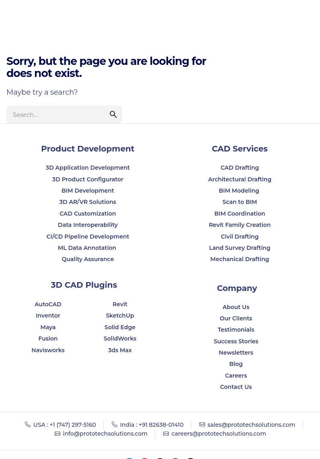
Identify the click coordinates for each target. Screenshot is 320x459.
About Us (236, 307)
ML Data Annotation (88, 247)
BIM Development (88, 190)
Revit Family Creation (240, 224)
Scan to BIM (239, 202)
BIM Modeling (240, 190)
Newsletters (236, 352)
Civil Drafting (239, 236)
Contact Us (236, 386)
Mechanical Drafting (239, 259)
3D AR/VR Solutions (87, 202)
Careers (236, 375)
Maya (48, 327)
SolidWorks (120, 338)
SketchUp (120, 315)
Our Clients (236, 318)
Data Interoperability (88, 224)
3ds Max (120, 350)
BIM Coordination (239, 213)
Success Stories (236, 341)
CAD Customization (87, 213)
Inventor (48, 315)
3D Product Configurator (87, 179)
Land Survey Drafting (240, 247)
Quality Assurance (88, 259)
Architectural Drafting (240, 179)
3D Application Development (88, 167)
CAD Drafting (240, 167)
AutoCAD (48, 304)
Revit (120, 304)
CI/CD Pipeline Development (87, 236)
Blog (235, 364)
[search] (113, 114)
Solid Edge (120, 327)
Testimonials (236, 329)
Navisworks (47, 350)
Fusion (47, 338)
